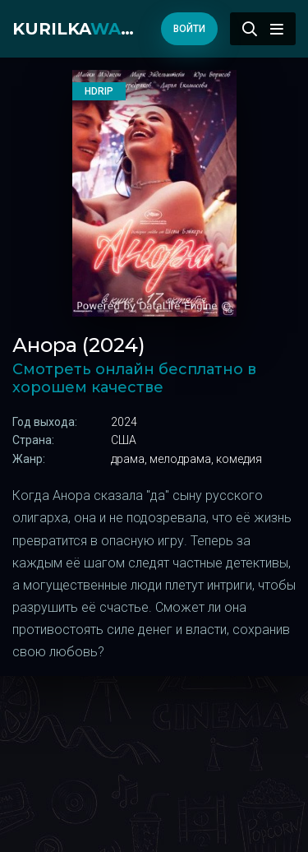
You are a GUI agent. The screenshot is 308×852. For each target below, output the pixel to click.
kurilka (78, 29)
